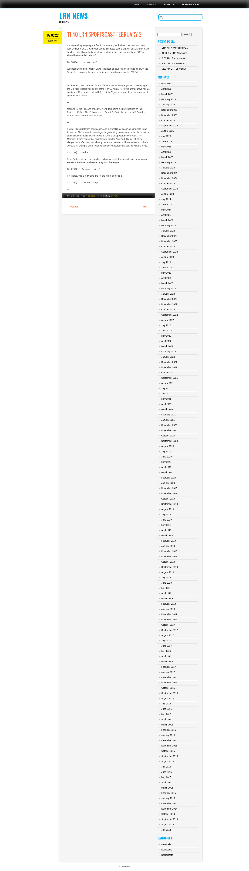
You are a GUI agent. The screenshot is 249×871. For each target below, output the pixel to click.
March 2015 (167, 787)
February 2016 (168, 730)
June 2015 (166, 772)
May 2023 (166, 272)
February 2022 (168, 351)
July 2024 (166, 199)
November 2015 (169, 745)
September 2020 (169, 441)
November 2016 (169, 682)
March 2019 (167, 535)
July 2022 (166, 325)
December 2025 (169, 110)
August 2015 (167, 761)
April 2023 (166, 278)
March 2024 (167, 220)
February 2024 (168, 225)
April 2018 (166, 593)
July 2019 (166, 514)
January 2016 (168, 735)
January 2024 (168, 230)
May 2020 (166, 462)
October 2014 (168, 814)
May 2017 (166, 651)
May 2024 (166, 209)
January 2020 (168, 483)
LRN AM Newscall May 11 (175, 47)
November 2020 (169, 430)
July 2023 (166, 262)
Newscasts (92, 196)
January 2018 (168, 609)
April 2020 (166, 467)
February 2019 (168, 540)
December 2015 (169, 740)
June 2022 (166, 330)
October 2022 (168, 309)
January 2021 (168, 420)
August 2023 (167, 257)
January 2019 (168, 546)
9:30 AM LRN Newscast (173, 58)
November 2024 (169, 178)
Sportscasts (167, 855)
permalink (113, 196)
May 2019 (166, 525)
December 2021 (169, 362)
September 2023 (169, 251)
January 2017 (168, 672)
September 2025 (169, 125)
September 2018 (169, 567)
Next (146, 206)
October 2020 (168, 435)
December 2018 (169, 551)
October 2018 (168, 561)
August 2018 (167, 572)
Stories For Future (190, 4)
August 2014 (167, 824)
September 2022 (169, 315)
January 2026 (168, 104)
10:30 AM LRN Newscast (174, 53)
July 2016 (166, 703)
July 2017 (166, 640)
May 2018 (166, 588)
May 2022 (166, 336)
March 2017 (167, 661)
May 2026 (166, 83)
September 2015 (169, 756)
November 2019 (169, 493)
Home (136, 4)
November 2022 (169, 304)
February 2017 (168, 667)
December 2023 (169, 236)
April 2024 (166, 215)
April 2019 (166, 530)
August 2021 (167, 383)
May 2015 (166, 777)
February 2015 (168, 793)
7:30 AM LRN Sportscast (174, 69)
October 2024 (168, 183)
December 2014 (169, 803)
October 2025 (168, 120)
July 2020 (166, 451)
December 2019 (169, 488)
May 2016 (166, 714)
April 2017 (166, 656)
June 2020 (166, 456)
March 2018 (167, 598)
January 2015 (168, 798)
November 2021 (169, 367)
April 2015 (166, 782)
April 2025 (166, 152)
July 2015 (166, 766)
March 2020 (167, 472)
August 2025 (167, 131)
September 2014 (169, 819)
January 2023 (168, 294)
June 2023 (166, 267)
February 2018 (168, 604)
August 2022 (167, 320)
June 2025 (166, 141)
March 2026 (167, 94)
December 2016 (169, 677)
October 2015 (168, 751)
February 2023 (168, 288)
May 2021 (166, 399)
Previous (72, 206)
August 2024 (167, 194)
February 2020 (168, 477)
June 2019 (166, 519)
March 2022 (167, 346)
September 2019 (169, 504)
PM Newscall (169, 4)
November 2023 (169, 241)
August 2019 (167, 509)
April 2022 (166, 341)
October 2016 (168, 688)
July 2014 (166, 829)
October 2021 (168, 372)
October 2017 (168, 625)
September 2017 (169, 630)
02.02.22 (53, 35)
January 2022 (168, 357)
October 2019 (168, 498)
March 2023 (167, 283)
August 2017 (167, 635)
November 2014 (169, 808)
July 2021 (166, 388)
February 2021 (168, 414)
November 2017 (169, 619)
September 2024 (169, 188)
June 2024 (166, 204)
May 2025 (166, 146)
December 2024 (169, 173)
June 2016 (166, 709)
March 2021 (167, 409)
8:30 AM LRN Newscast (173, 63)
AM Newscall (151, 4)
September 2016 (169, 693)
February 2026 (168, 99)
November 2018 (169, 556)
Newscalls (166, 844)
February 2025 (168, 162)
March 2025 (167, 157)
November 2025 (169, 115)
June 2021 (166, 393)
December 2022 (169, 299)
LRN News (73, 15)
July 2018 (166, 577)
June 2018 (166, 583)
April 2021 (166, 404)
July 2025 (166, 136)
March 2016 (167, 724)
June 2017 (166, 646)
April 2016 (166, 719)
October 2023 (168, 246)
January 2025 (168, 167)
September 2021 (169, 378)
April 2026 (166, 89)
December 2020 (169, 425)
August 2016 (167, 698)
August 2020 (167, 446)
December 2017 (169, 614)
